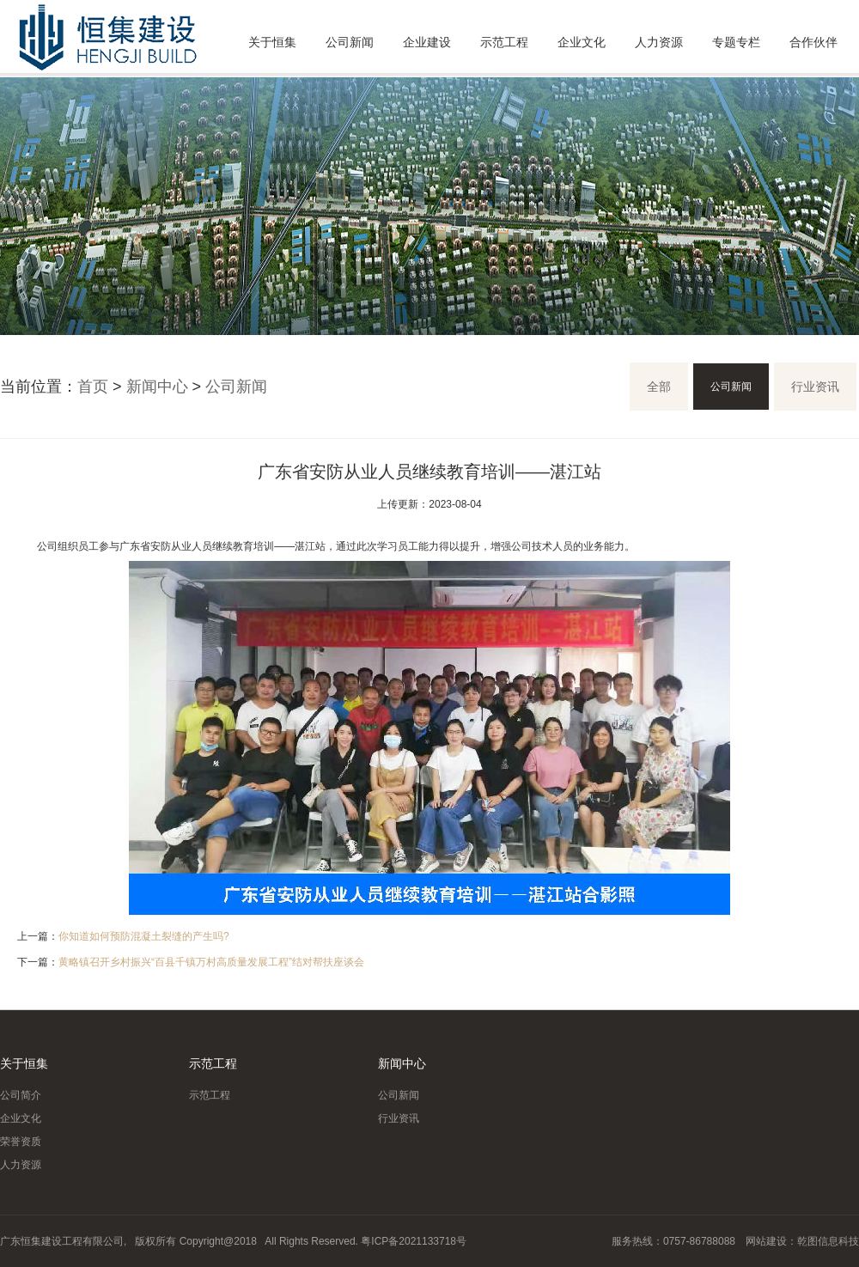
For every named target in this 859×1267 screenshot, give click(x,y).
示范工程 (504, 42)
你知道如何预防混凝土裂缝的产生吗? (143, 936)
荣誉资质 (20, 1142)
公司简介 (20, 1095)
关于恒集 (272, 42)
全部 (659, 386)
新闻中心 (157, 386)
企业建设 (427, 42)
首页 (92, 386)
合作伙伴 (813, 42)
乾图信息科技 (828, 1241)
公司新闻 (350, 42)
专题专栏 (736, 42)
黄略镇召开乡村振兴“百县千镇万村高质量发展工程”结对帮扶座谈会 (211, 962)
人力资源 (659, 42)
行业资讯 (815, 386)
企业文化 (581, 42)
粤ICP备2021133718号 (413, 1241)
